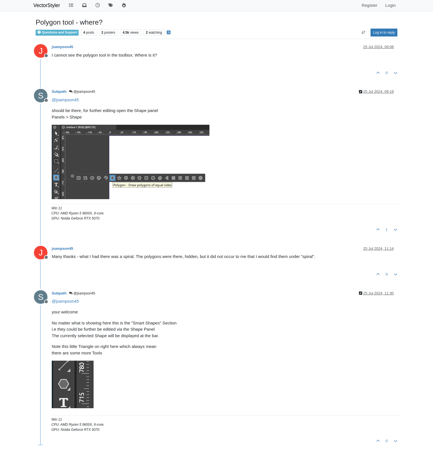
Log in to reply (384, 33)
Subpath (59, 91)
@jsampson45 (82, 92)
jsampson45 (62, 47)
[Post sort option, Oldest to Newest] (363, 32)
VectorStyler (46, 5)
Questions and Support (57, 32)
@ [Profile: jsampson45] (65, 99)
